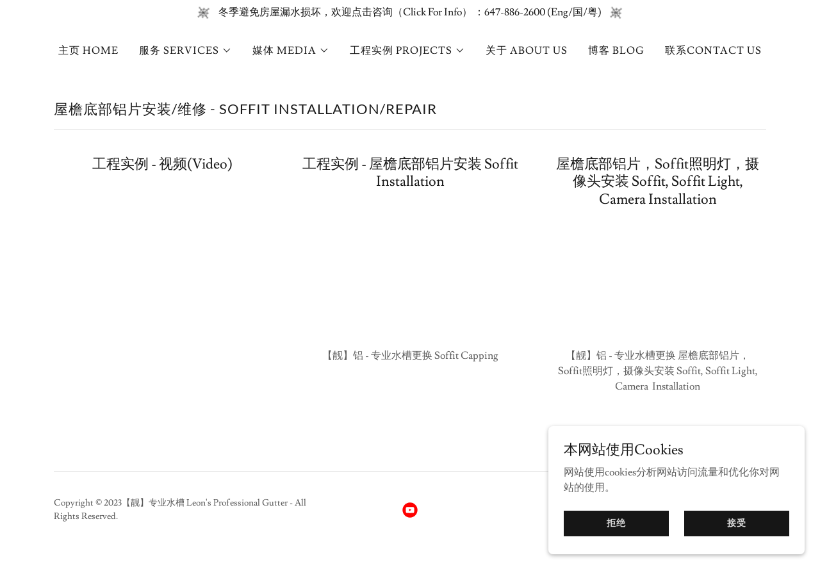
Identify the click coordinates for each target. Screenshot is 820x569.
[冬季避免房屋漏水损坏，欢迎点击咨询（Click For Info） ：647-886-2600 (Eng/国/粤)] (410, 12)
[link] (410, 510)
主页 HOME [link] (88, 50)
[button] (185, 50)
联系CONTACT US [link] (713, 50)
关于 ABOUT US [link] (527, 50)
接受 (736, 523)
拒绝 (616, 523)
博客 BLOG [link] (616, 50)
